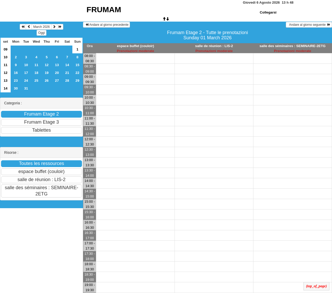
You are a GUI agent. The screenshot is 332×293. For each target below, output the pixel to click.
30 (16, 88)
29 (77, 80)
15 (77, 65)
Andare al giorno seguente (308, 25)
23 (16, 80)
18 (36, 73)
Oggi (41, 33)
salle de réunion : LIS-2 (214, 46)
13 (57, 65)
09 (6, 49)
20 (57, 73)
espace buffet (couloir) (135, 46)
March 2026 (41, 27)
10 (6, 57)
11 (6, 65)
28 (67, 80)
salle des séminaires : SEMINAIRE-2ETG (292, 46)
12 (47, 65)
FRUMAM (104, 9)
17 (26, 73)
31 (26, 88)
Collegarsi (268, 12)
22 (77, 73)
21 (67, 73)
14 (67, 65)
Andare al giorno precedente (106, 25)
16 (16, 73)
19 (47, 73)
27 (57, 80)
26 (47, 80)
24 (26, 80)
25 (36, 80)
